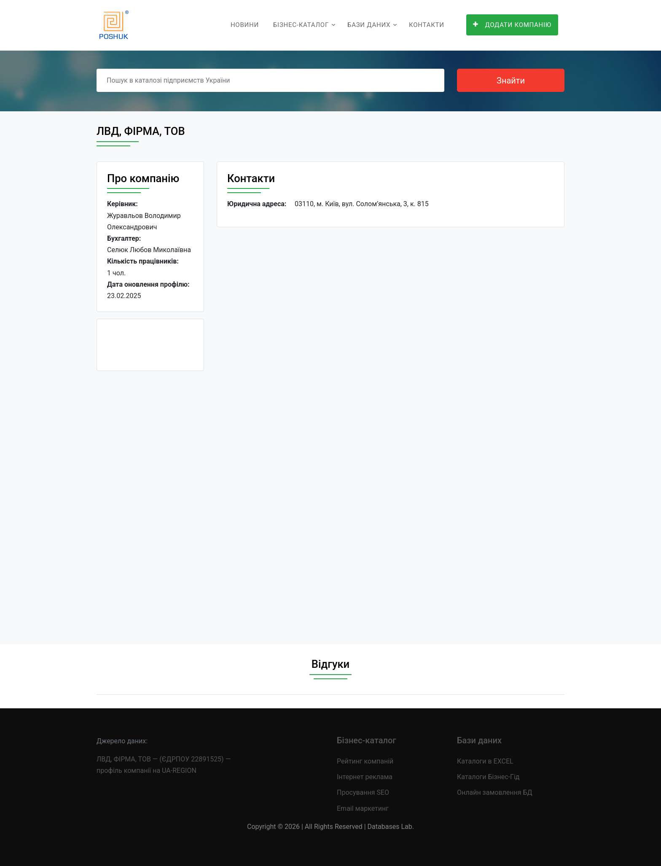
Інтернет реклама (364, 777)
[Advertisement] (150, 504)
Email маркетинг (363, 808)
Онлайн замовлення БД (494, 792)
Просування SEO (363, 792)
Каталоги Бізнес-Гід (488, 777)
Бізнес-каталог (301, 25)
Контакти (426, 25)
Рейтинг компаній (365, 761)
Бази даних (368, 25)
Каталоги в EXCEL (485, 761)
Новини (245, 25)
